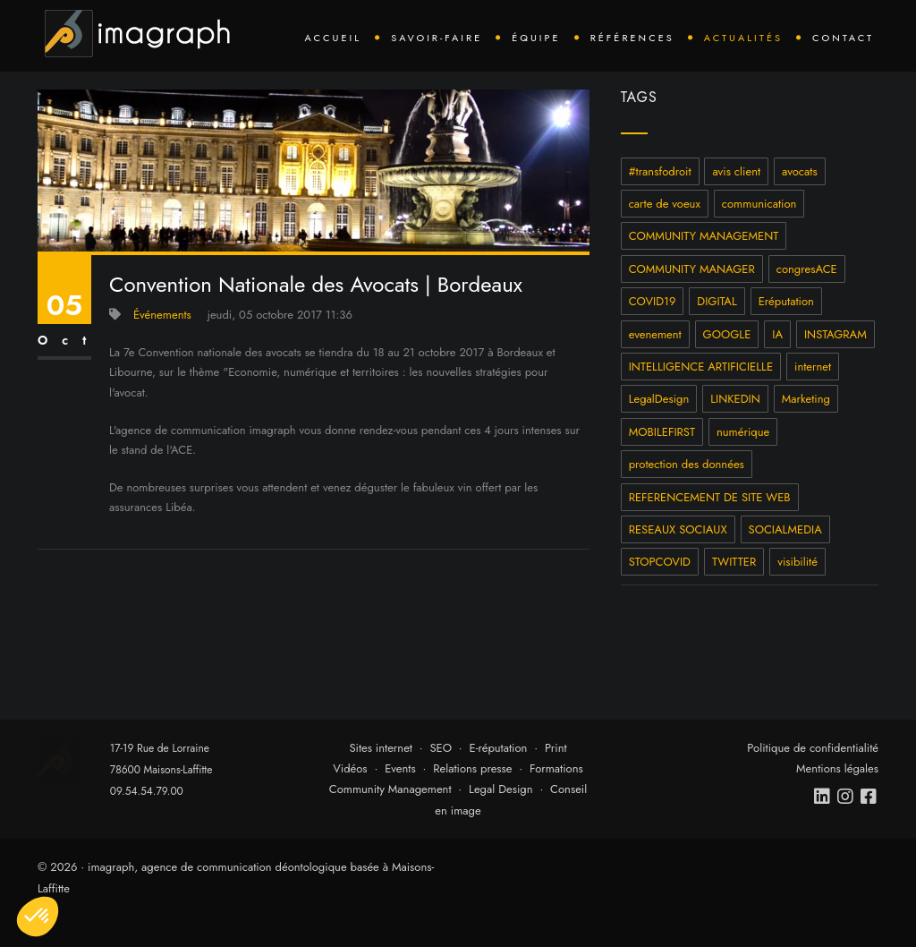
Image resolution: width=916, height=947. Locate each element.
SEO (440, 747)
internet (812, 366)
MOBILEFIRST (662, 431)
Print (556, 747)
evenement (655, 334)
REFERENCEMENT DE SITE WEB (710, 497)
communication (759, 203)
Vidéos (350, 768)
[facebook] (869, 797)
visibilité (797, 561)
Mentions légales (837, 768)
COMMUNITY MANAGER (692, 268)
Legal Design (501, 789)
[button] (37, 916)
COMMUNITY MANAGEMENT (704, 235)
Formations (556, 768)
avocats (800, 171)
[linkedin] (823, 797)
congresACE (806, 268)
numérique (743, 431)
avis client (736, 171)
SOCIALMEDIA (785, 529)
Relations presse (472, 768)
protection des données (686, 464)
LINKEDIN (735, 398)
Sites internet (380, 747)
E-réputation (499, 747)
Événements (162, 314)
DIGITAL (716, 301)
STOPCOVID (660, 561)
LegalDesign (659, 398)
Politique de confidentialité (812, 747)
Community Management (390, 789)
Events (400, 768)
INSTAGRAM (835, 334)
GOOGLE (727, 334)
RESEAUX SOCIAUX (678, 529)
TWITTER (734, 561)
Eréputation (786, 301)
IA (777, 334)
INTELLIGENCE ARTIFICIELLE (701, 366)
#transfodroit (660, 171)
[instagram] (846, 797)
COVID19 (652, 301)
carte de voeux (664, 203)
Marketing (806, 398)
